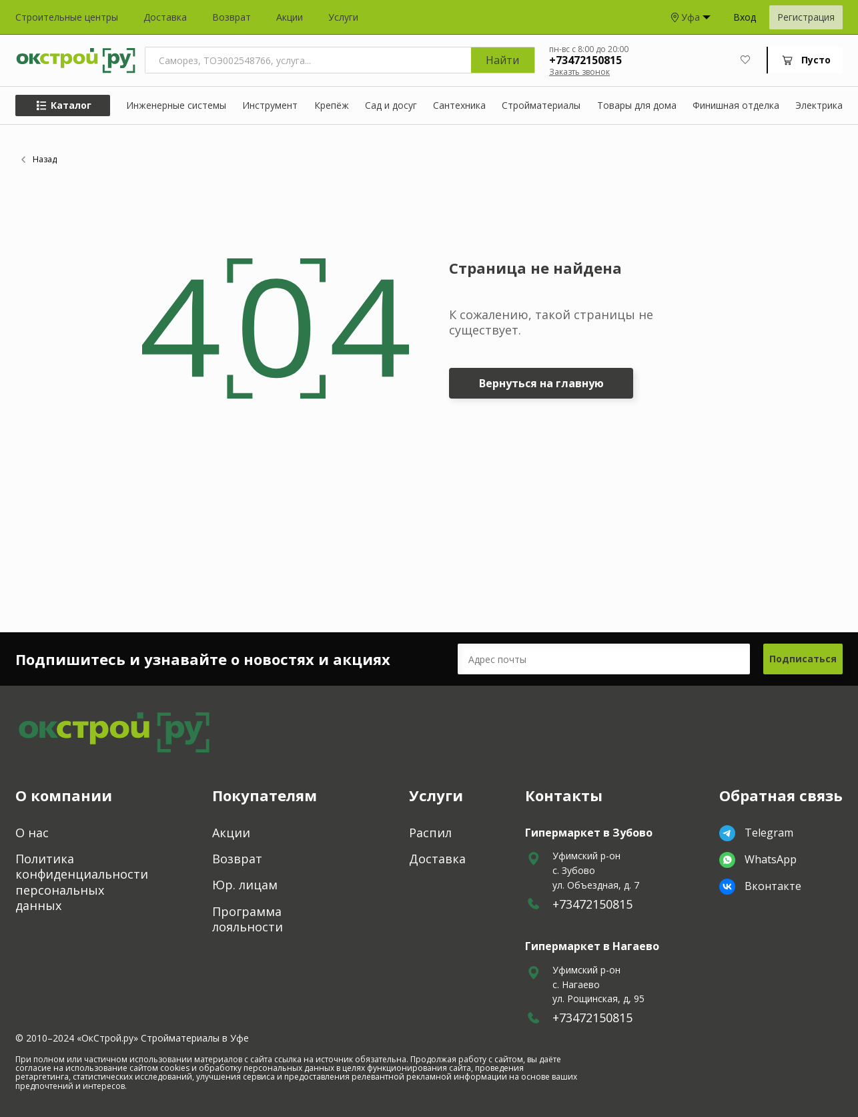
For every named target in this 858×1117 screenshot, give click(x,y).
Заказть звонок (579, 71)
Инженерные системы (176, 105)
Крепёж (331, 105)
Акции (289, 17)
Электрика (819, 105)
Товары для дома (637, 105)
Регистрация (806, 17)
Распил (430, 833)
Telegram (756, 833)
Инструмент (270, 105)
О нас (32, 833)
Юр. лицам (245, 885)
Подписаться (803, 658)
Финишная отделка (736, 105)
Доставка (165, 17)
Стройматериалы (541, 105)
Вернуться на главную (541, 383)
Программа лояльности (247, 919)
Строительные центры (66, 17)
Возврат (231, 17)
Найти (502, 60)
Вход (744, 17)
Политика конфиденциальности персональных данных (81, 882)
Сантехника (459, 105)
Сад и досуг (391, 105)
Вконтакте (760, 887)
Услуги (343, 17)
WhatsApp (758, 860)
